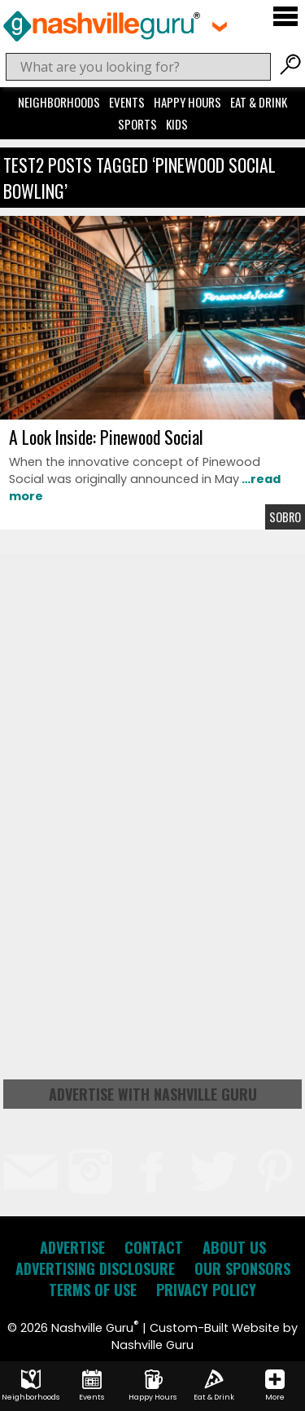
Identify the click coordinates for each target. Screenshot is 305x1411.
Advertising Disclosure (95, 1268)
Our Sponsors (242, 1268)
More (275, 1385)
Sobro (285, 516)
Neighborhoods (59, 102)
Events (127, 102)
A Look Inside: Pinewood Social (106, 437)
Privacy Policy (206, 1289)
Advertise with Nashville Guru (153, 1094)
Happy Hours (187, 102)
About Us (234, 1247)
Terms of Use (93, 1289)
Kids (177, 124)
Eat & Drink (258, 102)
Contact (153, 1247)
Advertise (72, 1247)
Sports (137, 124)
